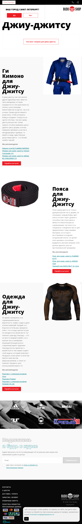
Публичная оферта (10, 501)
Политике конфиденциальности (41, 514)
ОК (26, 519)
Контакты (6, 487)
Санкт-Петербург (8, 2)
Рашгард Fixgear (9, 379)
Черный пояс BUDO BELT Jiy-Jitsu (65, 266)
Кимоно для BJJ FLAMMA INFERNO (15, 148)
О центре (6, 490)
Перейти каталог (12, 163)
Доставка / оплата (10, 494)
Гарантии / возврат (10, 497)
